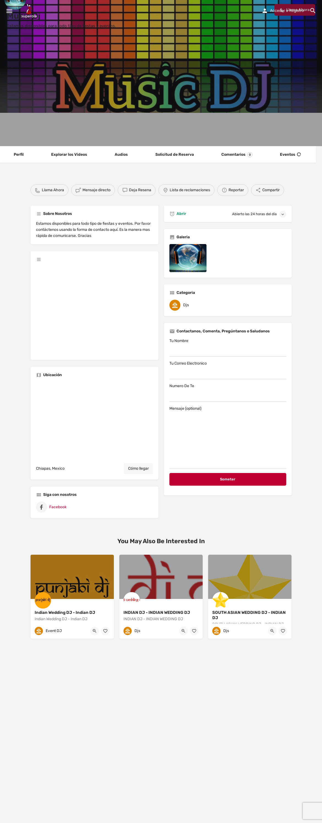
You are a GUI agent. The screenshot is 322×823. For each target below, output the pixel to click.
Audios (121, 154)
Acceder (277, 10)
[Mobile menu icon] (9, 11)
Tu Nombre (227, 347)
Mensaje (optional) (227, 437)
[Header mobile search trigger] (313, 10)
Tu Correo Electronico (227, 370)
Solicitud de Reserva (174, 154)
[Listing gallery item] (188, 258)
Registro (296, 10)
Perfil (19, 154)
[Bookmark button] (105, 631)
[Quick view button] (94, 631)
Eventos (290, 154)
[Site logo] (29, 11)
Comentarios (236, 154)
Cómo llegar (138, 468)
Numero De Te (227, 393)
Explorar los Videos (69, 154)
